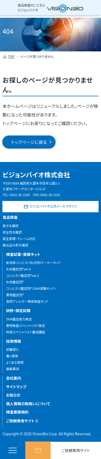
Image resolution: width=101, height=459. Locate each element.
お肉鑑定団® (14, 282)
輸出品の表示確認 (15, 245)
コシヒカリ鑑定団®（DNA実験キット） (31, 288)
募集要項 (12, 368)
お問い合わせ (38, 450)
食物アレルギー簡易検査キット (27, 301)
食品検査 (10, 217)
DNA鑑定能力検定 (19, 319)
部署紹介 (12, 349)
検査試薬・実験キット (23, 254)
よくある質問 (14, 362)
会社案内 (13, 378)
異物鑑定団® (15, 294)
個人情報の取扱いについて (28, 403)
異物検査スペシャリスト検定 (25, 325)
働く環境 (12, 356)
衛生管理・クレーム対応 (18, 238)
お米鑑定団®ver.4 (18, 269)
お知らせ (13, 395)
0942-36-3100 (20, 194)
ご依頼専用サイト (76, 450)
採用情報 (13, 341)
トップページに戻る (29, 142)
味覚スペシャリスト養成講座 (25, 332)
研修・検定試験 (18, 310)
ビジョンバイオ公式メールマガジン (53, 206)
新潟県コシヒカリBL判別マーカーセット (33, 262)
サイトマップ (16, 386)
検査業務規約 (17, 412)
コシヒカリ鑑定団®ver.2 (22, 275)
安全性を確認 (12, 232)
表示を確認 (10, 225)
